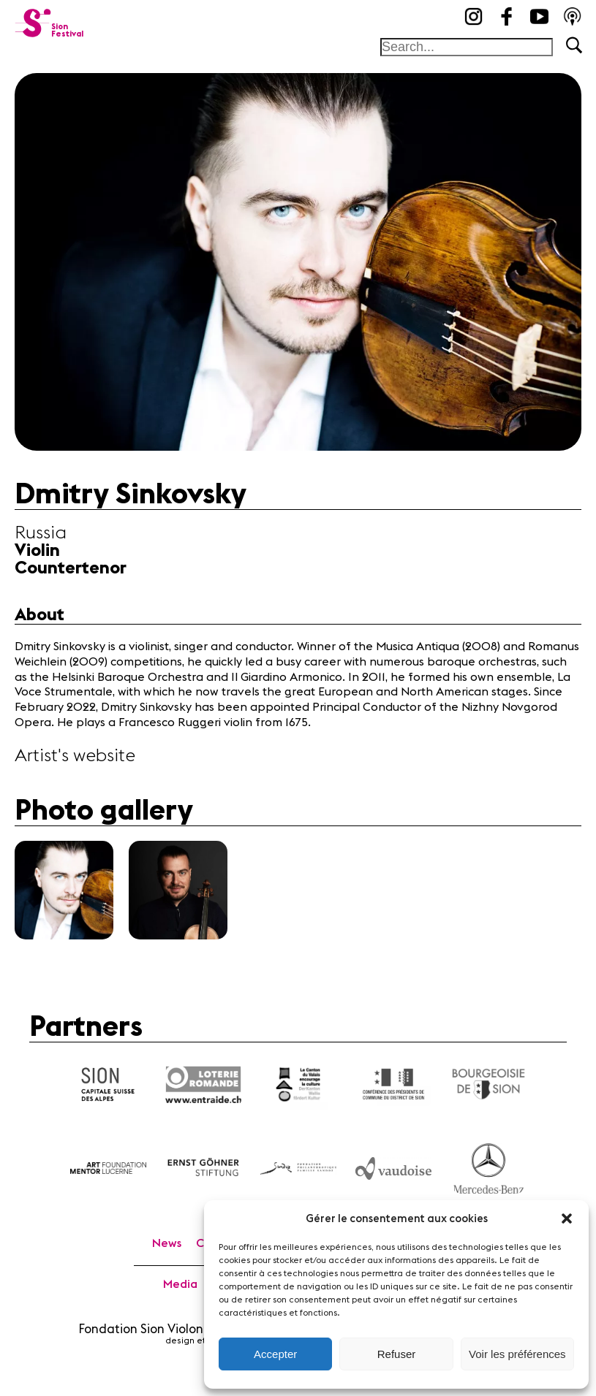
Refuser (396, 1354)
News (166, 1243)
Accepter (275, 1354)
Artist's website (75, 756)
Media (180, 1284)
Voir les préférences (517, 1354)
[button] (566, 1218)
